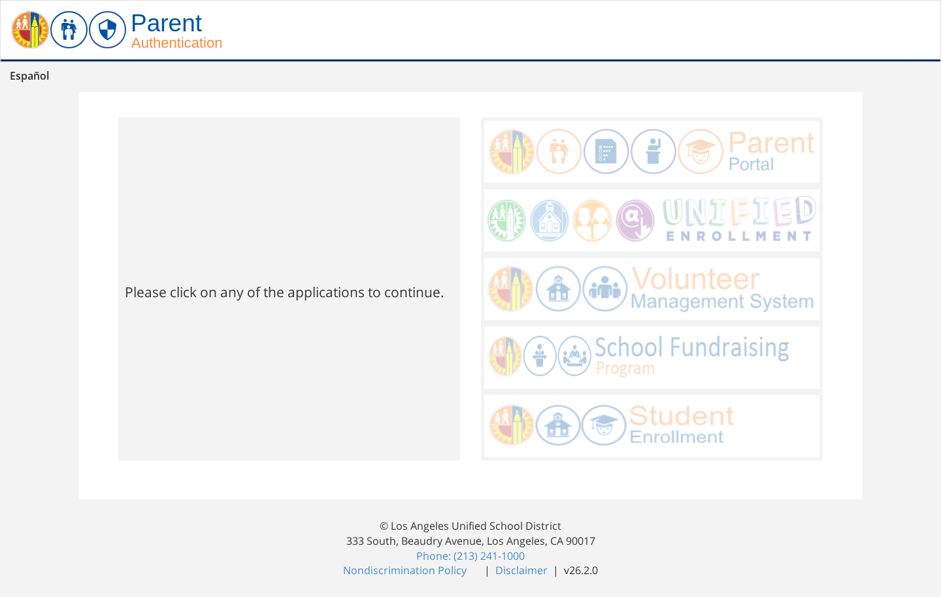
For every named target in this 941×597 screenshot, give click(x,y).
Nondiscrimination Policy (406, 570)
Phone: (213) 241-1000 (470, 556)
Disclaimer (522, 570)
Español (29, 76)
